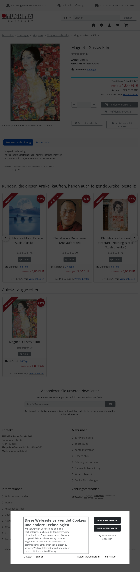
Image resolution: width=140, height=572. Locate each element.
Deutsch (28, 556)
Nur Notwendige (107, 528)
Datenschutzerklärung (88, 556)
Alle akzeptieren (107, 520)
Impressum (110, 556)
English (40, 556)
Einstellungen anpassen (107, 537)
